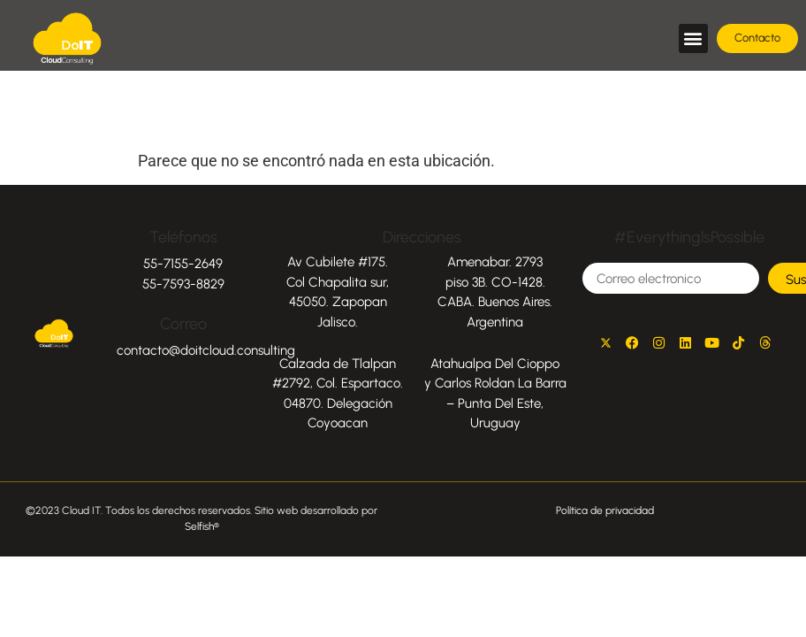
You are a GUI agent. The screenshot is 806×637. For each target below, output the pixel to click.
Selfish (199, 526)
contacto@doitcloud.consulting (206, 350)
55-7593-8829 (183, 284)
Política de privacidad (605, 510)
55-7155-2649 (183, 264)
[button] (693, 38)
